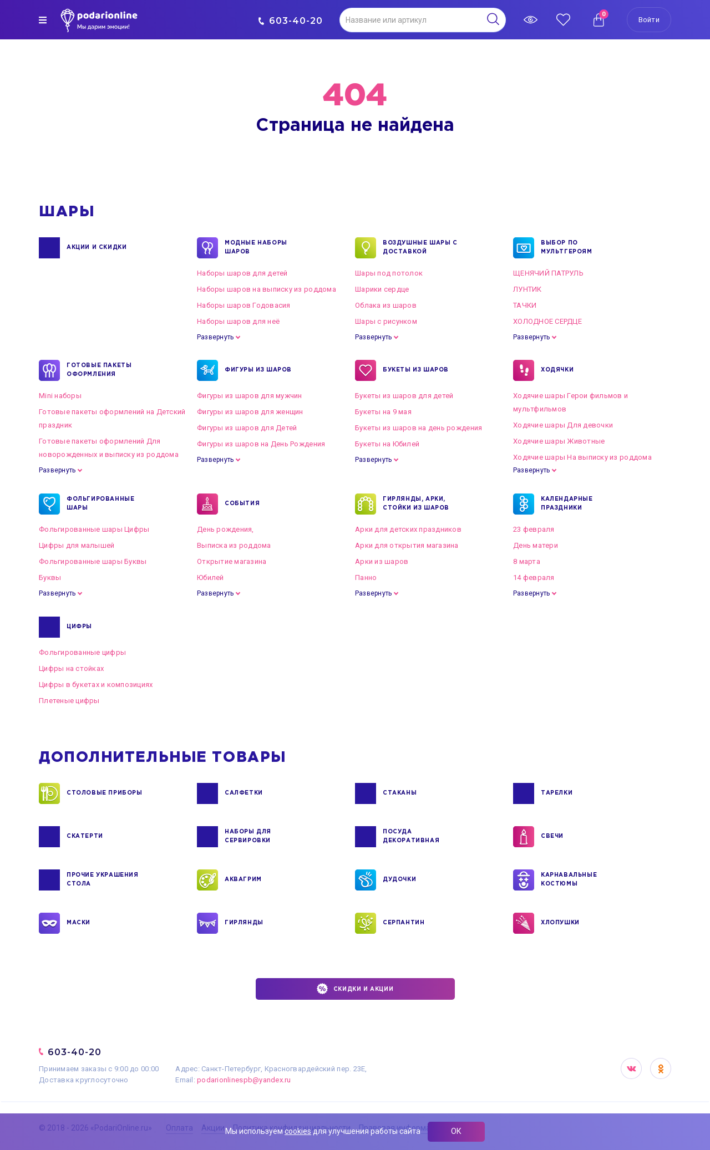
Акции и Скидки (96, 247)
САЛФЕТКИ (244, 793)
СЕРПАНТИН (403, 923)
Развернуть (215, 337)
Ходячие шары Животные (559, 441)
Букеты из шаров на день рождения (418, 428)
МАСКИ (78, 923)
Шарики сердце (382, 289)
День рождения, (225, 529)
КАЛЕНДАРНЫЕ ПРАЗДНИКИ (567, 504)
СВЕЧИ (552, 836)
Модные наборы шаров (256, 247)
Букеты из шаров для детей (404, 395)
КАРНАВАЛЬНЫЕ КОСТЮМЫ (569, 880)
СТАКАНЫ (400, 793)
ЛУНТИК (527, 289)
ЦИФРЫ (79, 627)
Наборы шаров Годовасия (244, 305)
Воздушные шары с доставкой (420, 247)
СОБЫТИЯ (242, 504)
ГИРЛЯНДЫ (244, 923)
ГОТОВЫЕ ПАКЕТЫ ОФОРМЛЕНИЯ (99, 370)
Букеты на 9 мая (383, 412)
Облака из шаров (386, 305)
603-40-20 (290, 21)
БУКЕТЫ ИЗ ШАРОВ (416, 370)
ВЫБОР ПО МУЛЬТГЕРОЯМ (566, 247)
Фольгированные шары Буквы (93, 561)
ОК (456, 1131)
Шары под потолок (389, 273)
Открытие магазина (231, 561)
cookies (298, 1131)
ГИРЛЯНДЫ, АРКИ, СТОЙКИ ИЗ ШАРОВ (416, 504)
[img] (43, 20)
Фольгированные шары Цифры (94, 529)
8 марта (526, 561)
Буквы (50, 577)
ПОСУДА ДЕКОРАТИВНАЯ (411, 836)
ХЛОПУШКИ (560, 923)
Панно (366, 577)
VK (631, 1068)
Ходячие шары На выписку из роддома (582, 457)
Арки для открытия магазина (407, 545)
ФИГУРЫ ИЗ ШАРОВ (258, 370)
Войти (649, 20)
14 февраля (534, 577)
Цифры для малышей (76, 545)
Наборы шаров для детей (242, 273)
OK (660, 1068)
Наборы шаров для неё (238, 321)
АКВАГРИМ (243, 880)
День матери (535, 545)
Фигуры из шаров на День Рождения (261, 444)
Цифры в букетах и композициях (96, 684)
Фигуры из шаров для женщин (250, 412)
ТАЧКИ (524, 305)
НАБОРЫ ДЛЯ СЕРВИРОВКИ (248, 836)
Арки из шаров (381, 561)
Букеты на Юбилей (387, 444)
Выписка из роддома (234, 545)
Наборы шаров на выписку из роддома (266, 289)
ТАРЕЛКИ (556, 793)
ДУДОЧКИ (399, 880)
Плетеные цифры (69, 700)
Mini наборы (60, 395)
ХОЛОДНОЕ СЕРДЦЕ (547, 321)
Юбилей (210, 577)
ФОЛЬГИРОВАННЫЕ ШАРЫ (100, 504)
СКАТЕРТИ (85, 836)
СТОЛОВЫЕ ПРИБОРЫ (105, 793)
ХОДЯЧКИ (557, 370)
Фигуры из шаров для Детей (247, 428)
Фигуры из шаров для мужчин (249, 395)
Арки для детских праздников (408, 529)
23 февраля (534, 529)
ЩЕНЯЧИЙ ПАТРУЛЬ (548, 273)
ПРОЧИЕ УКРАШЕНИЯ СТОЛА (103, 880)
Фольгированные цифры (82, 652)
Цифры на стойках (71, 668)
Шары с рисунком (386, 321)
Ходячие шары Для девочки (563, 425)
